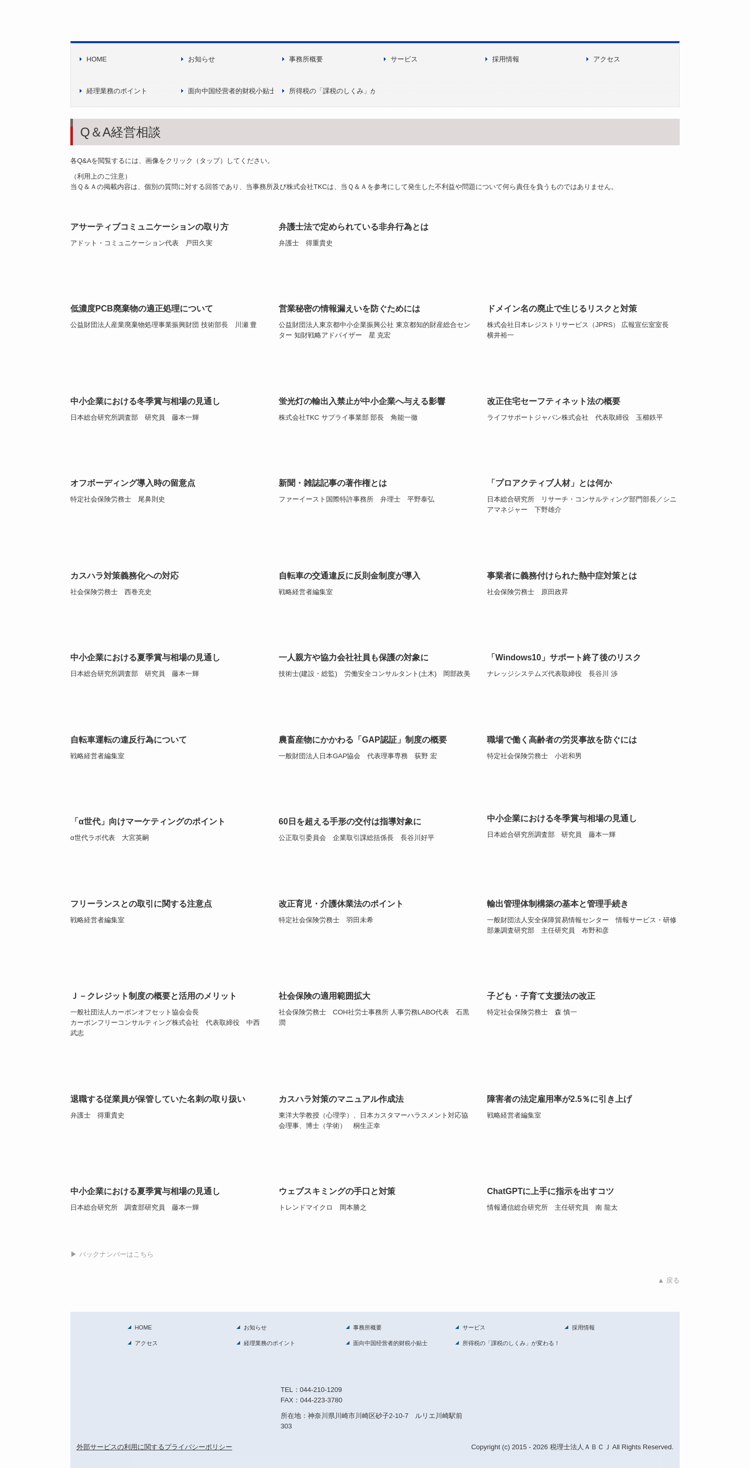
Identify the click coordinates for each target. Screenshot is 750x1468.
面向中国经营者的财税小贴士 (231, 91)
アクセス (606, 59)
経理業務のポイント (116, 91)
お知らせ (201, 59)
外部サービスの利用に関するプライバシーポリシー (154, 1447)
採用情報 (505, 59)
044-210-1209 (321, 1390)
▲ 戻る (669, 1280)
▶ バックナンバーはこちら (112, 1254)
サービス (404, 59)
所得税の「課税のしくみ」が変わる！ (332, 91)
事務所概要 (306, 59)
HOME (96, 59)
